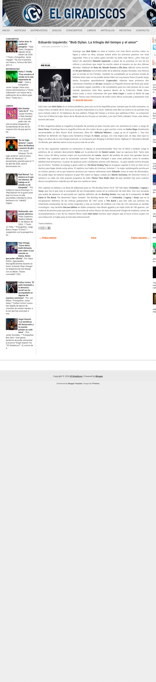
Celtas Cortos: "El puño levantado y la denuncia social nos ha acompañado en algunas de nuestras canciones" (20, 290)
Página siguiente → (140, 237)
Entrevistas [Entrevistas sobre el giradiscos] (39, 30)
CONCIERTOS (12, 39)
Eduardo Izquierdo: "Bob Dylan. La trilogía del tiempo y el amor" (88, 42)
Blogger (99, 376)
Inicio (6, 30)
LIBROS (9, 106)
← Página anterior (48, 237)
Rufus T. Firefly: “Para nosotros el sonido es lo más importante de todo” (26, 77)
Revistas (125, 30)
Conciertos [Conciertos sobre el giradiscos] (74, 30)
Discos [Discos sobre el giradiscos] (57, 30)
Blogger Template (75, 384)
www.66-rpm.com (83, 100)
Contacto (142, 30)
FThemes (95, 384)
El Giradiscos (76, 376)
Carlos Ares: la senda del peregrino (25, 44)
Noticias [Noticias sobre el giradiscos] (20, 30)
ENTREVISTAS (13, 69)
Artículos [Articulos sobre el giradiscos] (108, 30)
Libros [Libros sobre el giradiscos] (91, 30)
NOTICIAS (10, 137)
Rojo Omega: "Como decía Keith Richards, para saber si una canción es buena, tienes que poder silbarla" (20, 251)
